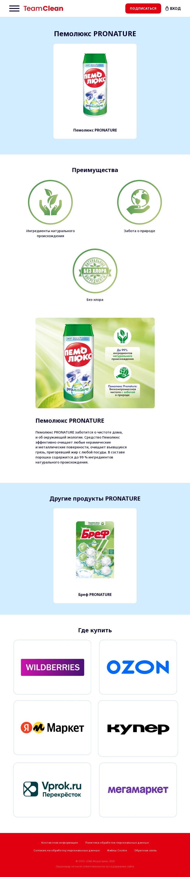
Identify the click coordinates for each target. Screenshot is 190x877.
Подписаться (143, 8)
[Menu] (14, 8)
